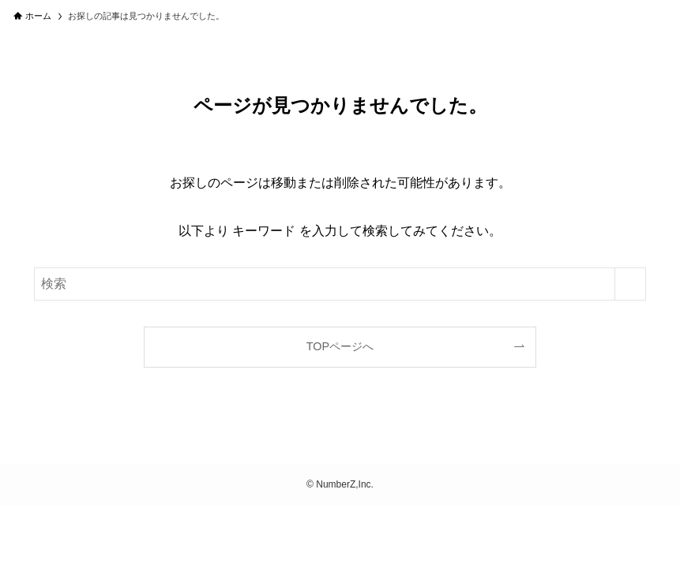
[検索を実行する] (630, 284)
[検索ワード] (340, 284)
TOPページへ (340, 346)
